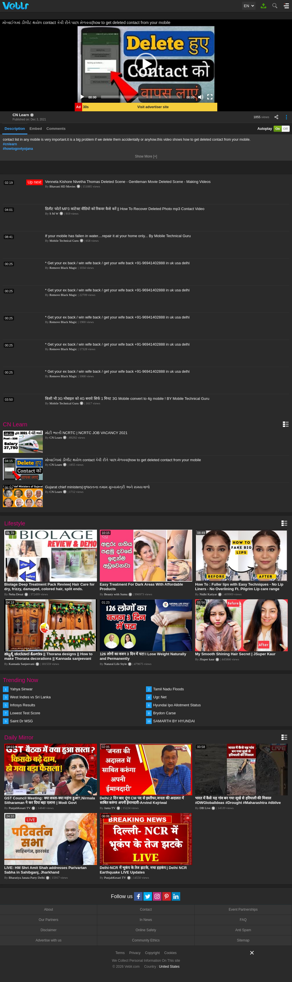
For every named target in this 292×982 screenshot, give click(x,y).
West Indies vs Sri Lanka (30, 697)
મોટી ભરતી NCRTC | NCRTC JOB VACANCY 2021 (86, 433)
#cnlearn (10, 144)
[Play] (82, 97)
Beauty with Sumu (115, 594)
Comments (56, 128)
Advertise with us (49, 940)
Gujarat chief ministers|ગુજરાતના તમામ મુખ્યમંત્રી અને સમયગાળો (97, 487)
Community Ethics (146, 940)
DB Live (205, 808)
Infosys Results (22, 705)
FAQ (243, 920)
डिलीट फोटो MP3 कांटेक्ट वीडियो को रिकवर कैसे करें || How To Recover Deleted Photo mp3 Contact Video (124, 209)
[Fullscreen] (210, 97)
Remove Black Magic (63, 267)
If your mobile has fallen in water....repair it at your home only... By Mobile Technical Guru (118, 236)
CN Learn (21, 115)
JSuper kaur (207, 659)
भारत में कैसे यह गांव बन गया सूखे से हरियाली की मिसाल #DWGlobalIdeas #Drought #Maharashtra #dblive (238, 800)
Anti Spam (243, 930)
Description (15, 128)
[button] (146, 64)
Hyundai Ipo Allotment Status (177, 705)
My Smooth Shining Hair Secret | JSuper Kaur (235, 654)
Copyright (152, 953)
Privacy (134, 953)
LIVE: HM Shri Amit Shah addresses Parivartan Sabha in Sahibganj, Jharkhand (45, 870)
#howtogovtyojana (18, 149)
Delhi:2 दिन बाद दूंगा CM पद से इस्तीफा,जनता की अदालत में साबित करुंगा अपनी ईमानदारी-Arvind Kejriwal (142, 800)
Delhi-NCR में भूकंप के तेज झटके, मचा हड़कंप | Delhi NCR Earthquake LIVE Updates (143, 870)
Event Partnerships (243, 910)
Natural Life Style (115, 664)
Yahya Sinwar (21, 689)
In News (146, 920)
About (48, 910)
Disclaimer (48, 930)
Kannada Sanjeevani (22, 664)
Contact (146, 910)
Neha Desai (16, 594)
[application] (146, 64)
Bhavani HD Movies (63, 186)
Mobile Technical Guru (64, 240)
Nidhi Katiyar (208, 594)
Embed (36, 128)
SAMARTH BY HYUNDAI (174, 721)
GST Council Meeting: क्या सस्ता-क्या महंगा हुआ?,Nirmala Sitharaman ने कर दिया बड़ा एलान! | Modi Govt (49, 800)
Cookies (170, 953)
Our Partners (48, 920)
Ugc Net (160, 697)
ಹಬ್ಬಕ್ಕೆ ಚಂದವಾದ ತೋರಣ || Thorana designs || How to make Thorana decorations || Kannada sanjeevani (48, 656)
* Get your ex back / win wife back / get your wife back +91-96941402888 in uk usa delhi (117, 263)
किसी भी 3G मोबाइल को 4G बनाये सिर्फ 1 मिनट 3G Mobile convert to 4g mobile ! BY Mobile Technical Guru (127, 398)
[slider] (141, 97)
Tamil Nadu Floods (168, 689)
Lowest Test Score (25, 713)
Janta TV (109, 808)
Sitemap (243, 940)
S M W (54, 213)
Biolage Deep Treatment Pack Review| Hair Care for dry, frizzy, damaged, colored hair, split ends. (49, 586)
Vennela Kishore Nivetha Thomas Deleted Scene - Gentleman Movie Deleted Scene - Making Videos (128, 182)
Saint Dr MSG (21, 721)
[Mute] (201, 97)
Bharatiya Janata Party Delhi (27, 877)
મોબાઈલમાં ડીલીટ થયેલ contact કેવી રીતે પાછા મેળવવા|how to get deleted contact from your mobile (123, 460)
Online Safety (145, 930)
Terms (120, 953)
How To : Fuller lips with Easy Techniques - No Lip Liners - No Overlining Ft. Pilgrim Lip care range (239, 586)
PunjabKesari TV (20, 808)
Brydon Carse (164, 713)
